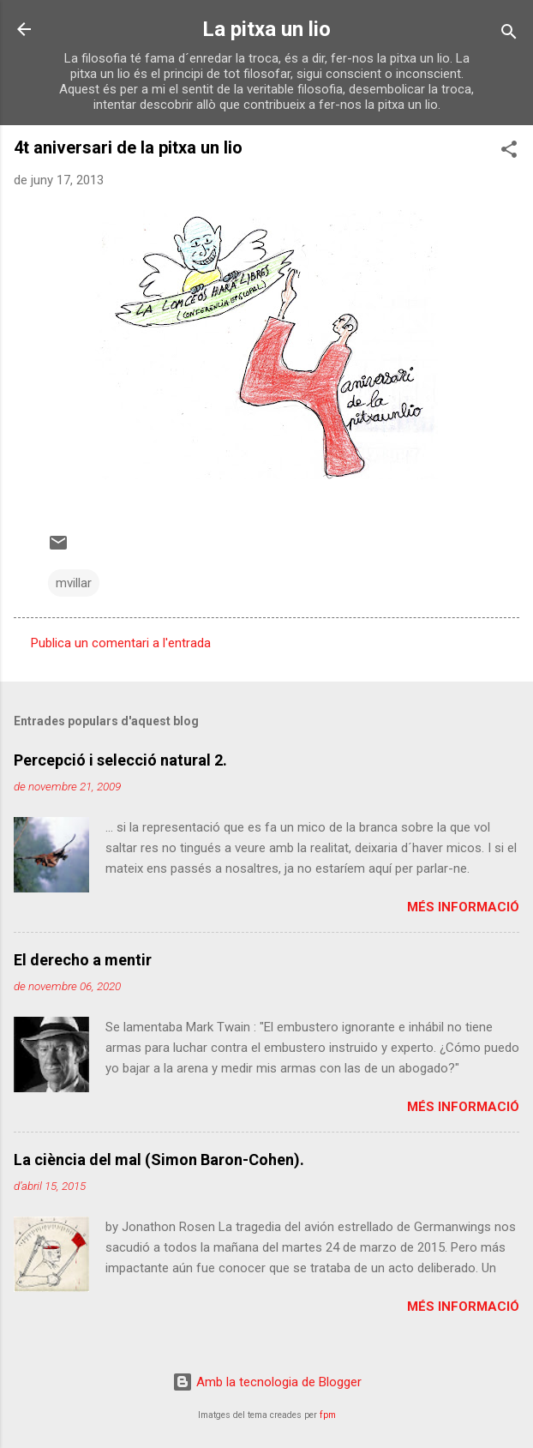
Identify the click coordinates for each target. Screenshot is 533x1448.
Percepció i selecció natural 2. (120, 760)
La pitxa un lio (266, 29)
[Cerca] (509, 35)
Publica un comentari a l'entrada (121, 643)
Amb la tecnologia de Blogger (267, 1382)
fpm (328, 1415)
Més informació (463, 907)
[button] (509, 152)
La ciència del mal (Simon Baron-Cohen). (159, 1160)
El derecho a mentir (83, 960)
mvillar (74, 583)
